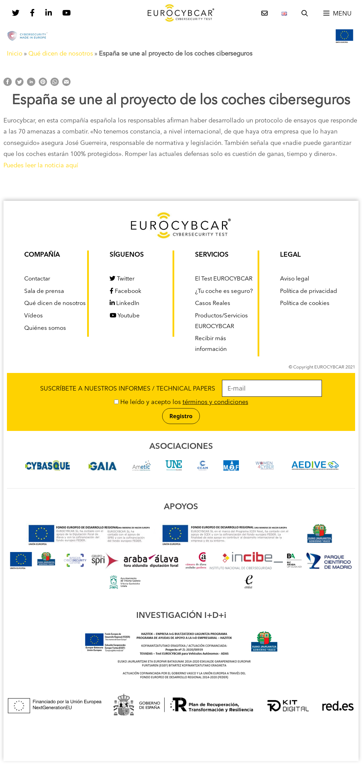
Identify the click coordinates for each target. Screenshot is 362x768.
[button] (337, 13)
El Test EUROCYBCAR (223, 279)
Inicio (14, 54)
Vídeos (33, 316)
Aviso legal (294, 279)
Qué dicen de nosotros (60, 54)
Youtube (125, 316)
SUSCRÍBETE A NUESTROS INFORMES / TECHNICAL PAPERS (181, 389)
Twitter (122, 279)
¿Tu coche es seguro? (224, 291)
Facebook (125, 291)
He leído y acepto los (181, 402)
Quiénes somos (45, 328)
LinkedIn (124, 303)
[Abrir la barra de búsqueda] (305, 13)
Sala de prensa (44, 291)
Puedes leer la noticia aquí (40, 166)
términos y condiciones (215, 402)
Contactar (37, 279)
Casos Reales (212, 303)
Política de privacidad (308, 291)
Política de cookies (304, 303)
